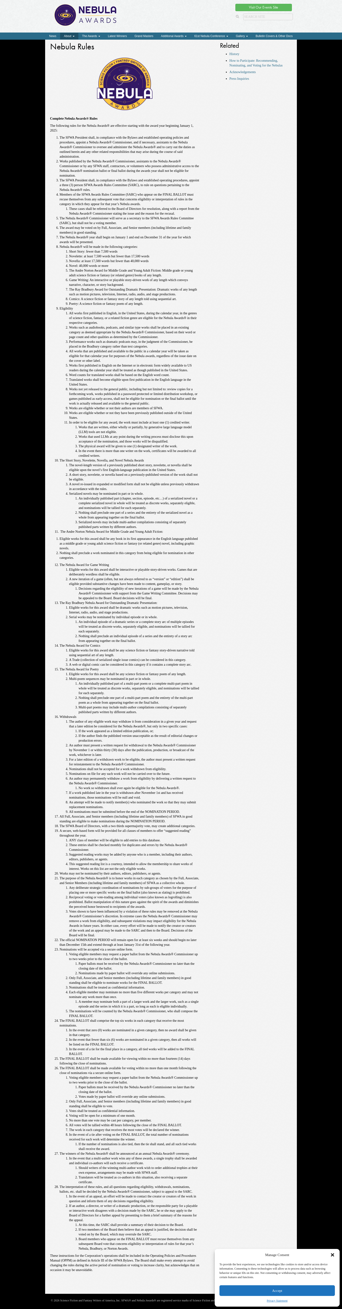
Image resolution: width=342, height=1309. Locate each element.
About (69, 36)
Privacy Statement (277, 1300)
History (234, 54)
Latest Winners (117, 36)
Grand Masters (143, 36)
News (52, 36)
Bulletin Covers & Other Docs (274, 36)
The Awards (91, 36)
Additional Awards (174, 36)
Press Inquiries (239, 78)
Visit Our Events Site (263, 7)
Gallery (242, 36)
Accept (277, 1291)
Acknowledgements (242, 72)
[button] (332, 1254)
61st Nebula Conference (211, 36)
